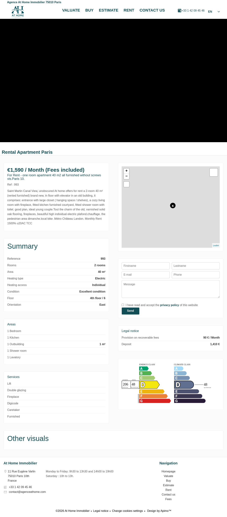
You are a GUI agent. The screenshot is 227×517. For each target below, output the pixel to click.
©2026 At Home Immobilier (73, 510)
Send (130, 310)
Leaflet (216, 245)
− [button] (126, 176)
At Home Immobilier (20, 463)
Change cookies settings (127, 510)
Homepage (17, 12)
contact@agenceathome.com (27, 491)
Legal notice (100, 510)
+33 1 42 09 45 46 (193, 10)
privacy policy (169, 305)
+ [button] (126, 171)
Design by (158, 510)
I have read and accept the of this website (162, 305)
